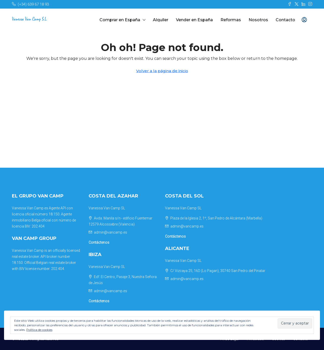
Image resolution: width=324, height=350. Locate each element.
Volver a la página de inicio (162, 70)
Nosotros (258, 19)
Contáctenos (99, 242)
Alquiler (160, 19)
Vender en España (194, 19)
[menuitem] (304, 20)
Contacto (285, 19)
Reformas (230, 19)
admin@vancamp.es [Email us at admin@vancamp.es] (110, 232)
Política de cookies (39, 330)
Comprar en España (119, 19)
